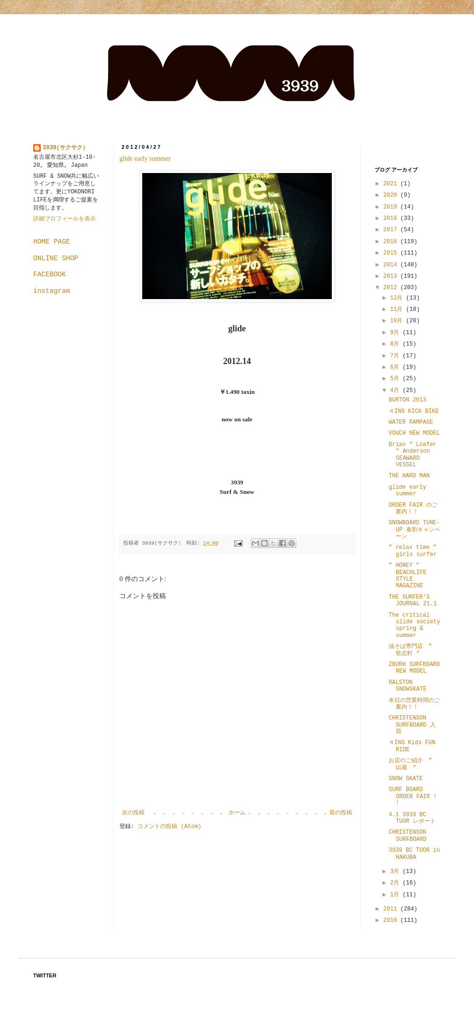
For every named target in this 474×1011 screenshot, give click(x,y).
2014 (392, 265)
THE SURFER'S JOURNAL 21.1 (413, 600)
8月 (396, 344)
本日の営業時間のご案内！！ (414, 703)
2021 (392, 184)
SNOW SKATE (406, 778)
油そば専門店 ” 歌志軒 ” (410, 649)
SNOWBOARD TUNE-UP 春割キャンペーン (414, 529)
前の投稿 (340, 813)
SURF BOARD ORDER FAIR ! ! (413, 796)
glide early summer (145, 158)
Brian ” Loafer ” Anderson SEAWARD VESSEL (413, 454)
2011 (392, 909)
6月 (396, 367)
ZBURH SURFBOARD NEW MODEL (414, 667)
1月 (396, 895)
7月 (396, 356)
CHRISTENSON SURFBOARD (408, 835)
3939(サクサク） (65, 148)
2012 (392, 287)
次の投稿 (133, 813)
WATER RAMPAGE (411, 422)
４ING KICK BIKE (414, 411)
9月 (396, 332)
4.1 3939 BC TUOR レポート (412, 818)
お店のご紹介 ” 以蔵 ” (413, 764)
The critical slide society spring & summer (414, 625)
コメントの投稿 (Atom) (169, 826)
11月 (398, 309)
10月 (398, 321)
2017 (392, 230)
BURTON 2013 (407, 400)
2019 (392, 207)
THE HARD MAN (409, 476)
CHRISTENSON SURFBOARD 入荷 (412, 725)
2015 (392, 253)
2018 (392, 218)
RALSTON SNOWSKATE (408, 685)
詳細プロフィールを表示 (64, 219)
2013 (392, 276)
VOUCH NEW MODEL (414, 433)
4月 (396, 390)
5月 (396, 378)
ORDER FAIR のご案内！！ (413, 508)
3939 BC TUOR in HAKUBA (414, 853)
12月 (398, 298)
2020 (392, 195)
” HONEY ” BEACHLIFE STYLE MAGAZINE (408, 575)
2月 (396, 883)
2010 (392, 920)
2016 (392, 241)
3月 (396, 871)
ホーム (237, 813)
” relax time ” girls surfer (415, 550)
